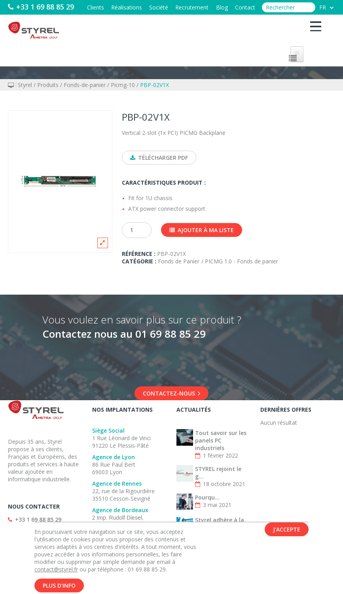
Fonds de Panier (178, 271)
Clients (82, 7)
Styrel (25, 85)
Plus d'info (59, 585)
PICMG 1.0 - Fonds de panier (241, 271)
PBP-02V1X (154, 85)
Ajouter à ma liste (201, 240)
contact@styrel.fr (56, 569)
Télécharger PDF (159, 157)
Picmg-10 (123, 85)
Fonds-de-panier (85, 85)
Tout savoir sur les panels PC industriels (220, 450)
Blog (218, 7)
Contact (244, 7)
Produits (48, 85)
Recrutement (186, 7)
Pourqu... (207, 507)
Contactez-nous (171, 403)
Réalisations (116, 7)
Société (150, 7)
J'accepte (286, 529)
